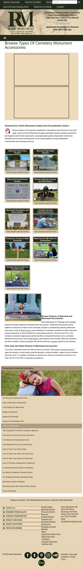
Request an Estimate (10, 417)
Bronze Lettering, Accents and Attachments (45, 180)
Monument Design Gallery (16, 512)
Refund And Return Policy (51, 534)
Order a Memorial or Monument (14, 403)
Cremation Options (49, 522)
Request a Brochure (10, 412)
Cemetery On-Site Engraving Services (45, 211)
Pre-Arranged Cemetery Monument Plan (18, 477)
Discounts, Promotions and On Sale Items (18, 435)
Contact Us (10, 508)
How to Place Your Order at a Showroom (18, 458)
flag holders (33, 339)
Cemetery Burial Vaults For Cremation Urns (17, 268)
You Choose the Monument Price (15, 398)
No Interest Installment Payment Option (18, 472)
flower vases (26, 330)
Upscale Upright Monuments (62, 500)
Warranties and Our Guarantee (14, 482)
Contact (60, 7)
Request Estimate (33, 2)
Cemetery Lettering (42, 7)
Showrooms (46, 524)
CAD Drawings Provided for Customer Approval (20, 431)
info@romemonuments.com (71, 521)
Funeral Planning (48, 517)
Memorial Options (48, 509)
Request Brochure (11, 2)
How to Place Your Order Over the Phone (18, 454)
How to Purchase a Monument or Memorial (19, 463)
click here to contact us (34, 358)
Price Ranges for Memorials (13, 407)
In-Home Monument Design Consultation (18, 468)
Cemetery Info (47, 519)
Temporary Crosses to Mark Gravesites (17, 239)
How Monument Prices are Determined (17, 445)
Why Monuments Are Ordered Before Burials (19, 486)
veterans (54, 341)
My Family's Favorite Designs (63, 350)
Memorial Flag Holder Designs (45, 152)
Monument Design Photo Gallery (57, 13)
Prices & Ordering (9, 491)
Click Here (67, 30)
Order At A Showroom (11, 426)
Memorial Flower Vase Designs (17, 152)
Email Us (73, 15)
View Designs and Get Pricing (17, 172)
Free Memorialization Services (38, 500)
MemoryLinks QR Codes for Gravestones (45, 239)
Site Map (64, 554)
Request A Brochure (61, 15)
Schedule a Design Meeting (16, 516)
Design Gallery (47, 507)
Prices (50, 15)
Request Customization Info (13, 421)
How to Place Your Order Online (14, 449)
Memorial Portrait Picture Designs (17, 180)
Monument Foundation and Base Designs (17, 211)
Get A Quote (75, 13)
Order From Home (53, 18)
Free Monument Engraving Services (16, 440)
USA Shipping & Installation (15, 7)
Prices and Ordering (14, 528)
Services (45, 514)
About (44, 532)
